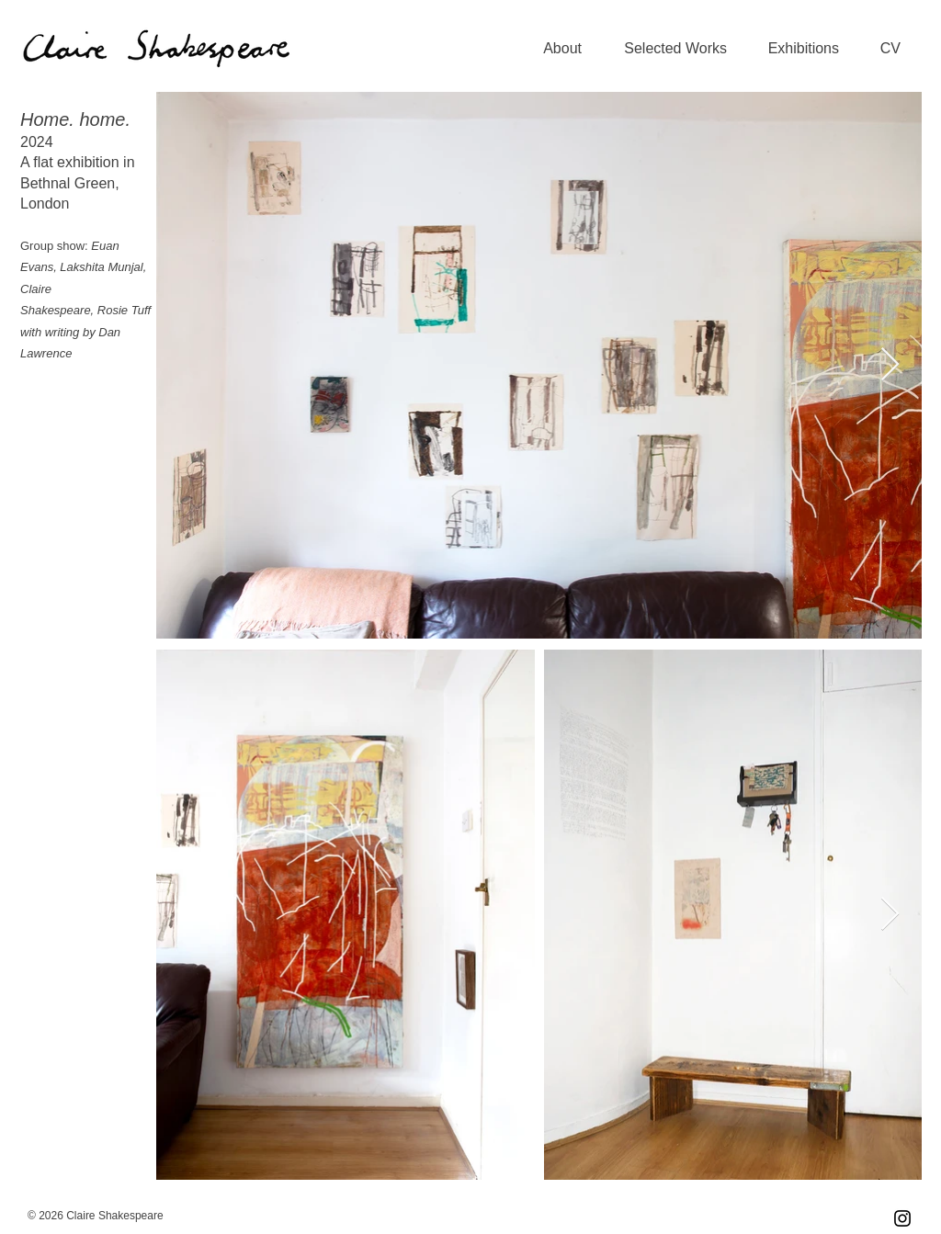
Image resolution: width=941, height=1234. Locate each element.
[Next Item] (890, 365)
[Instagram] (902, 1218)
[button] (668, 49)
